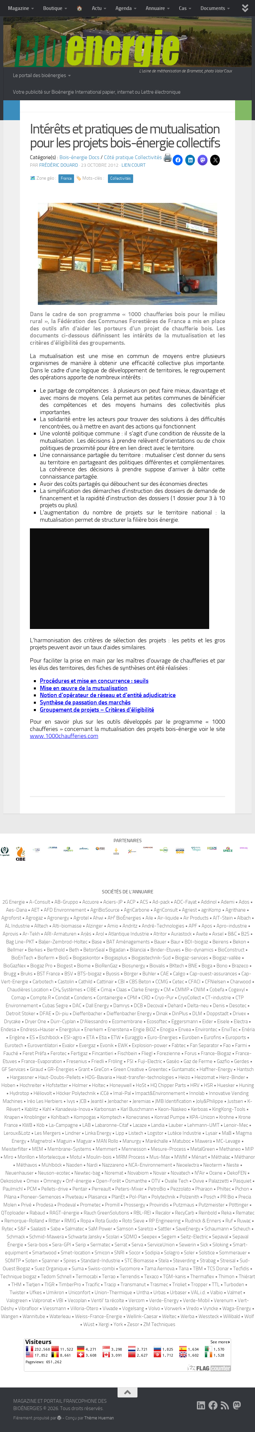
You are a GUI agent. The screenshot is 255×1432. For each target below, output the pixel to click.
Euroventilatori (43, 1045)
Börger (131, 974)
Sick (204, 1245)
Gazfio (223, 1061)
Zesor (133, 1324)
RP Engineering (165, 1221)
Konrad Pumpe (169, 1117)
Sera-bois (38, 1245)
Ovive (198, 1181)
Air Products (196, 918)
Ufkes (36, 1293)
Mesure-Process (168, 1149)
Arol (100, 934)
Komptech (111, 1117)
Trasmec (159, 1285)
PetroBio (157, 1189)
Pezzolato (180, 1189)
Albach (244, 918)
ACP (131, 902)
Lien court (133, 165)
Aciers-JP (113, 902)
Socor (134, 1253)
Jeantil (97, 1101)
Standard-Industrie (100, 1261)
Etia (103, 1037)
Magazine (18, 8)
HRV (195, 1085)
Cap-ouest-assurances (213, 974)
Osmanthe (136, 1181)
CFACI (194, 982)
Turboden (234, 1285)
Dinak (162, 1014)
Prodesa (44, 1205)
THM (16, 1285)
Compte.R (40, 998)
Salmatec (74, 1229)
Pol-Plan (138, 1197)
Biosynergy (133, 966)
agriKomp (211, 910)
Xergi (104, 1324)
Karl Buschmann (137, 1109)
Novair (159, 1173)
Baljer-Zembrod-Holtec (63, 942)
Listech (135, 1133)
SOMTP (13, 1261)
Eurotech (14, 1045)
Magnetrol (41, 1141)
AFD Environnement (65, 910)
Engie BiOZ (144, 1029)
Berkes (35, 950)
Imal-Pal (122, 1093)
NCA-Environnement (150, 1165)
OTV (155, 1181)
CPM (132, 998)
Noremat (114, 1173)
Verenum (223, 1300)
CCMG (161, 982)
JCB (82, 1101)
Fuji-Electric (150, 1061)
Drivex (239, 1014)
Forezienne (168, 1053)
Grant (84, 1069)
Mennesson (134, 1149)
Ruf (229, 1221)
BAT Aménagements (128, 942)
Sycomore (129, 1269)
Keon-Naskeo (172, 1109)
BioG (63, 958)
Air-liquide (168, 918)
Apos (207, 926)
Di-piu (61, 1014)
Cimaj (106, 990)
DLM (197, 1014)
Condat (62, 998)
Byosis (113, 974)
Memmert (106, 1149)
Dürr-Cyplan (63, 1022)
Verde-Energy (164, 1300)
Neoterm (212, 1165)
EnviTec (229, 1029)
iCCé (104, 1093)
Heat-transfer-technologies (145, 1077)
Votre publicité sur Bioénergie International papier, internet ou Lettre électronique (97, 92)
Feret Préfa (34, 1053)
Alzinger (94, 926)
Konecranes (138, 1117)
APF (193, 926)
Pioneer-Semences (41, 1197)
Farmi (241, 1045)
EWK (123, 1045)
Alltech (41, 926)
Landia (157, 1125)
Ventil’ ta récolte (107, 1300)
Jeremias (141, 1101)
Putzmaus (183, 1205)
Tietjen (33, 1285)
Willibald (231, 1316)
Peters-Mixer (129, 1189)
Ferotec (58, 1053)
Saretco (145, 1229)
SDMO (130, 1237)
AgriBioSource (105, 910)
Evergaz (87, 1045)
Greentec (157, 1069)
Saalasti (38, 1229)
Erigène (17, 1037)
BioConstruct (231, 950)
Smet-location (75, 1253)
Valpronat (42, 1300)
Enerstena (118, 1029)
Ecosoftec (157, 1022)
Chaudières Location (27, 990)
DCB (138, 1006)
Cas (183, 8)
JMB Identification (173, 1101)
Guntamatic (183, 1069)
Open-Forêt (108, 1181)
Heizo (184, 1077)
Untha (142, 1293)
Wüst (88, 1324)
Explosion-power (149, 1045)
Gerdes (241, 1061)
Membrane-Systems (69, 1149)
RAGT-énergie (64, 1213)
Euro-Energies (162, 1037)
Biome (84, 966)
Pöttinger (238, 1205)
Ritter (54, 1221)
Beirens (220, 942)
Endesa (8, 1029)
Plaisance (97, 1197)
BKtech (176, 966)
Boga (207, 966)
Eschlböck (49, 1037)
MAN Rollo (107, 1141)
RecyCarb (184, 1213)
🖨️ (168, 157)
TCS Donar (218, 1269)
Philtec (224, 1189)
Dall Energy (97, 1006)
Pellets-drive (54, 1189)
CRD (145, 998)
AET (35, 910)
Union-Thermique (113, 1293)
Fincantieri (102, 1053)
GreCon (101, 1069)
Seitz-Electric (194, 1237)
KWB (27, 1125)
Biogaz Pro (41, 966)
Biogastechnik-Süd (151, 958)
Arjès (86, 934)
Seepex (149, 1237)
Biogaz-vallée (226, 958)
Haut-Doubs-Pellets (59, 1077)
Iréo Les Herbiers (44, 1101)
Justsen (235, 1101)
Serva (137, 1245)
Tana (184, 1269)
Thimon (226, 1277)
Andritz (130, 926)
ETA (90, 1037)
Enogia (167, 1029)
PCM (32, 1189)
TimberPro (70, 1285)
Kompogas (85, 1117)
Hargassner (22, 1077)
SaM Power (100, 1229)
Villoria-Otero (84, 1308)
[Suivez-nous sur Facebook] (213, 1405)
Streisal (227, 1261)
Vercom (136, 1300)
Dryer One (35, 1022)
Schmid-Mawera (46, 1237)
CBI (121, 982)
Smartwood (44, 1253)
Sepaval (220, 1237)
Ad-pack (161, 902)
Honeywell (120, 1085)
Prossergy (134, 1205)
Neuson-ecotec (54, 1173)
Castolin (66, 982)
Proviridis (159, 1205)
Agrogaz (34, 918)
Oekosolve (11, 1181)
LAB (86, 1125)
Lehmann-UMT (203, 1125)
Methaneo (230, 1149)
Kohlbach (60, 1117)
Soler (189, 1253)
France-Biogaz (216, 1053)
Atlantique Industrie (128, 934)
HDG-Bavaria (98, 1077)
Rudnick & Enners (203, 1221)
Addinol (208, 902)
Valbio (216, 1293)
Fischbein (127, 1053)
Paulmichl (13, 1189)
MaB (226, 1133)
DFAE (45, 1014)
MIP (249, 1149)
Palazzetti (219, 1181)
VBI (59, 1300)
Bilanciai (138, 950)
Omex (33, 1181)
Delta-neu (198, 1006)
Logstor (155, 1133)
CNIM (199, 990)
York (118, 1324)
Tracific (92, 1285)
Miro (8, 1157)
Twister (17, 1293)
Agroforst (11, 918)
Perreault (101, 1189)
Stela (163, 1261)
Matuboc (181, 1141)
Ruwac (244, 1221)
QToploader (13, 1213)
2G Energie (13, 902)
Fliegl (146, 1053)
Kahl (46, 1109)
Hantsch (245, 1069)
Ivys (71, 1101)
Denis (219, 1006)
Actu (97, 8)
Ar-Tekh (31, 934)
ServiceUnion (161, 1245)
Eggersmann (184, 1022)
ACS (144, 902)
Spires (69, 1261)
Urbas (159, 1293)
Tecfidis (241, 1269)
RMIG (70, 1221)
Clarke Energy (145, 990)
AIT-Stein (223, 918)
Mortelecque (52, 1157)
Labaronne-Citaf (111, 1125)
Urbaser (178, 1293)
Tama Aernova (159, 1269)
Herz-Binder (232, 1077)
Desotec (237, 1006)
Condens (83, 998)
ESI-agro (73, 1037)
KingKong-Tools (228, 1109)
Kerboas (199, 1109)
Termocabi (87, 1277)
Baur (175, 942)
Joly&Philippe (209, 1101)
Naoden (74, 1165)
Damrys (121, 1006)
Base (97, 942)
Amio (112, 926)
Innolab (197, 1093)
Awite (202, 934)
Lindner (73, 1133)
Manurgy (132, 1141)
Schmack (16, 1237)
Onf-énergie (79, 1181)
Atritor (160, 934)
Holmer (80, 1085)
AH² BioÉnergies (124, 918)
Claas (121, 990)
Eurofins (212, 1037)
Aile (149, 918)
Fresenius (76, 1061)
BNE (192, 966)
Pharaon (203, 1189)
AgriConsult (166, 910)
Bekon (239, 942)
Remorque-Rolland (24, 1221)
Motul (76, 1157)
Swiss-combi (101, 1269)
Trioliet (179, 1285)
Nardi (92, 1165)
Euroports (235, 1037)
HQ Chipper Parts (168, 1085)
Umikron (55, 1293)
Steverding (184, 1261)
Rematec (245, 1213)
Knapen (12, 1117)
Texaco (151, 1277)
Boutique (52, 8)
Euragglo (134, 1037)
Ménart (199, 1157)
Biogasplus (116, 958)
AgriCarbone (136, 910)
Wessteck (209, 1316)
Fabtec (179, 1045)
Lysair (211, 1133)
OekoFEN (236, 1173)
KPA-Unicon (202, 1117)
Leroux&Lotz (17, 1133)
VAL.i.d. (198, 1293)
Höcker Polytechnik (76, 1093)
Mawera (203, 1141)
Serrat (121, 1245)
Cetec (178, 982)
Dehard (175, 1006)
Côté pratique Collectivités (133, 157)
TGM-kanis (174, 1277)
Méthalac (220, 1157)
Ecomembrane (127, 1022)
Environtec (206, 1029)
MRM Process (130, 1157)
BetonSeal (94, 950)
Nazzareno (113, 1165)
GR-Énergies (60, 1069)
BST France (48, 974)
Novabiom (138, 1173)
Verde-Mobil (196, 1300)
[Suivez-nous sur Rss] (225, 1405)
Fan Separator (204, 1045)
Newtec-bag (87, 1173)
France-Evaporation (41, 1061)
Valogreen (17, 1300)
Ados (244, 902)
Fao (227, 1045)
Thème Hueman (99, 1417)
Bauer (160, 942)
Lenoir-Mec (236, 1125)
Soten (31, 1261)
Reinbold (208, 1213)
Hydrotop (19, 1093)
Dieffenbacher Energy (129, 1014)
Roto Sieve (133, 1221)
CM (167, 990)
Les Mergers (48, 1133)
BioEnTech (22, 958)
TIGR (49, 1285)
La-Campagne (63, 1125)
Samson (125, 1229)
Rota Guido (106, 1221)
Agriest (189, 910)
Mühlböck (52, 1165)
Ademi (227, 902)
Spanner (50, 1261)
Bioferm (46, 958)
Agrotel (81, 918)
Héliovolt (43, 1093)
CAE (164, 974)
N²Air (200, 1173)
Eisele (223, 1022)
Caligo (179, 974)
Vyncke (210, 1308)
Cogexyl (236, 990)
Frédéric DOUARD (58, 165)
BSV (68, 974)
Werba (187, 1316)
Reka (226, 1213)
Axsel (217, 934)
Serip (80, 1245)
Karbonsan (105, 1109)
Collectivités (120, 178)
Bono (221, 966)
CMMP (182, 990)
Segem (168, 1237)
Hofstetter (57, 1085)
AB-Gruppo (66, 902)
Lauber (176, 1125)
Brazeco (240, 966)
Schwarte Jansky (85, 1237)
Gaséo (172, 1061)
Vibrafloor (28, 1308)
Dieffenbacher (87, 1014)
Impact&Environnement (160, 1093)
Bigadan (117, 950)
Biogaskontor (86, 958)
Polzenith (189, 1197)
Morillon (26, 1157)
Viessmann (54, 1308)
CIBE (91, 990)
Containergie (110, 998)
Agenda (124, 8)
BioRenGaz (106, 966)
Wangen (9, 1316)
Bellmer (15, 950)
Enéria (248, 1029)
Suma (78, 1269)
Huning (246, 1085)
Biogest (65, 966)
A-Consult (39, 902)
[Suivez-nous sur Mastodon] (237, 1405)
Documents (213, 8)
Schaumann (217, 1229)
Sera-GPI (61, 1245)
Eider (207, 1022)
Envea (184, 1029)
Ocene (215, 1173)
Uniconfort (79, 1293)
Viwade (110, 1308)
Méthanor (244, 1157)
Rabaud (37, 1213)
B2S (245, 934)
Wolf (249, 1316)
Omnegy (52, 1181)
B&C (232, 934)
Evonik (107, 1045)
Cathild (85, 982)
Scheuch (241, 1229)
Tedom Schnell (56, 1277)
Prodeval (66, 1205)
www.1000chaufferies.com (64, 736)
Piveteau (74, 1197)
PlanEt (118, 1197)
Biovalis (157, 966)
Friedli (97, 1061)
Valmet (234, 1293)
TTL (215, 1285)
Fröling (115, 1061)
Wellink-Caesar (142, 1316)
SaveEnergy (188, 1229)
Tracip (110, 1285)
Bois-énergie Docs (79, 157)
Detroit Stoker (20, 1014)
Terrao (109, 1277)
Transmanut (133, 1285)
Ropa (85, 1221)
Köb (40, 1125)
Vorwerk (173, 1308)
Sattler (164, 1229)
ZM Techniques (159, 1324)
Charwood (240, 982)
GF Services (14, 1069)
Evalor (68, 1045)
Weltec (169, 1316)
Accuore (90, 902)
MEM (37, 1149)
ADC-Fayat (185, 902)
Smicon (102, 1253)
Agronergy (58, 918)
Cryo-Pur (164, 998)
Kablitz (31, 1109)
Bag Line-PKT (20, 942)
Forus (191, 1053)
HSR (208, 1085)
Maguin (64, 1141)
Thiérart (247, 1277)
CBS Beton (140, 982)
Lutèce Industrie (184, 1133)
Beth (74, 950)
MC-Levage (228, 1141)
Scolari (112, 1237)
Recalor (163, 1213)
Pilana (10, 1197)
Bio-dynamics (199, 950)
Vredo (192, 1308)
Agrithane (235, 910)
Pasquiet (242, 1181)
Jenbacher (118, 1101)
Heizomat (205, 1077)
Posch (210, 1197)
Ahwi (98, 918)
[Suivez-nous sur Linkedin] (201, 1405)
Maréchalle (156, 1141)
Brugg (10, 974)
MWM (180, 1157)
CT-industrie (218, 998)
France (66, 178)
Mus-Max (159, 1157)
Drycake (12, 1022)
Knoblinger (35, 1117)
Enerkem (93, 1029)
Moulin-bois (99, 1157)
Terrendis (130, 1277)
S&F (22, 1229)
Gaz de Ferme (198, 1061)
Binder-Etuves (165, 950)
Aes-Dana (16, 910)
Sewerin (187, 1245)
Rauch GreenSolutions (106, 1213)
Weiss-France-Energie (98, 1316)
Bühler (149, 974)
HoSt (141, 1085)
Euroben (191, 1037)
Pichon (242, 1189)
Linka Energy (98, 1133)
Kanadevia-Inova (72, 1109)
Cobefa (217, 990)
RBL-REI (142, 1213)
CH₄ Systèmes (67, 990)
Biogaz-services (191, 958)
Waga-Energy (236, 1308)
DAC (76, 1006)
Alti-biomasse (67, 926)
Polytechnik (163, 1197)
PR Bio (227, 1197)
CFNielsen (215, 982)
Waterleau (60, 1316)
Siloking (220, 1245)
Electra (241, 1022)
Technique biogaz (18, 1277)
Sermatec (100, 1245)
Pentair (79, 1189)
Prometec (90, 1205)
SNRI (119, 1253)
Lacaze (140, 1125)
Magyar (84, 1141)
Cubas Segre (55, 1006)
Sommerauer (233, 1253)
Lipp (120, 1133)
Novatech (180, 1173)
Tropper (199, 1285)
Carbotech (43, 982)
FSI (130, 1061)
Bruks (27, 974)
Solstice (207, 1253)
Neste (232, 1165)
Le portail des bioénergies (39, 75)
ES (32, 1037)
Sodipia (152, 1253)
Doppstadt (217, 1014)
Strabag (208, 1261)
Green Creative (129, 1069)
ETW (116, 1037)
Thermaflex (202, 1277)
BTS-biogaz (89, 974)
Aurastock (181, 934)
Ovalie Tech (176, 1181)
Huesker (226, 1085)
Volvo (154, 1308)
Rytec (7, 1229)
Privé (26, 1205)
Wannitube (34, 1316)
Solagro (172, 1253)
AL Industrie (17, 926)
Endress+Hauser (37, 1029)
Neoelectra (187, 1165)
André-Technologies (163, 926)
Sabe (55, 1229)
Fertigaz (79, 1053)
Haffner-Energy (216, 1069)
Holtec (98, 1085)
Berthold (56, 950)
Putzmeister (211, 1205)
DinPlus (180, 1014)
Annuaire (155, 8)
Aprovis (10, 934)
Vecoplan (77, 1300)
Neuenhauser (19, 1173)
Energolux (69, 1029)
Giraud (36, 1069)
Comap (18, 998)
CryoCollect (189, 998)
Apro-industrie (231, 926)
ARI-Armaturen (60, 934)
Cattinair (105, 982)
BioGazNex (14, 966)
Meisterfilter (15, 1149)
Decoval (155, 1006)
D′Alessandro (94, 1022)
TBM (198, 1269)
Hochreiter (31, 1085)
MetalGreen (202, 1149)
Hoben (8, 1085)
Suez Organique (51, 1269)
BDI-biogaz (196, 942)
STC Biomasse (139, 1261)
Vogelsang (133, 1308)
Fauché (10, 1053)
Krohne (226, 1117)
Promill (112, 1205)
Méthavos (26, 1165)
